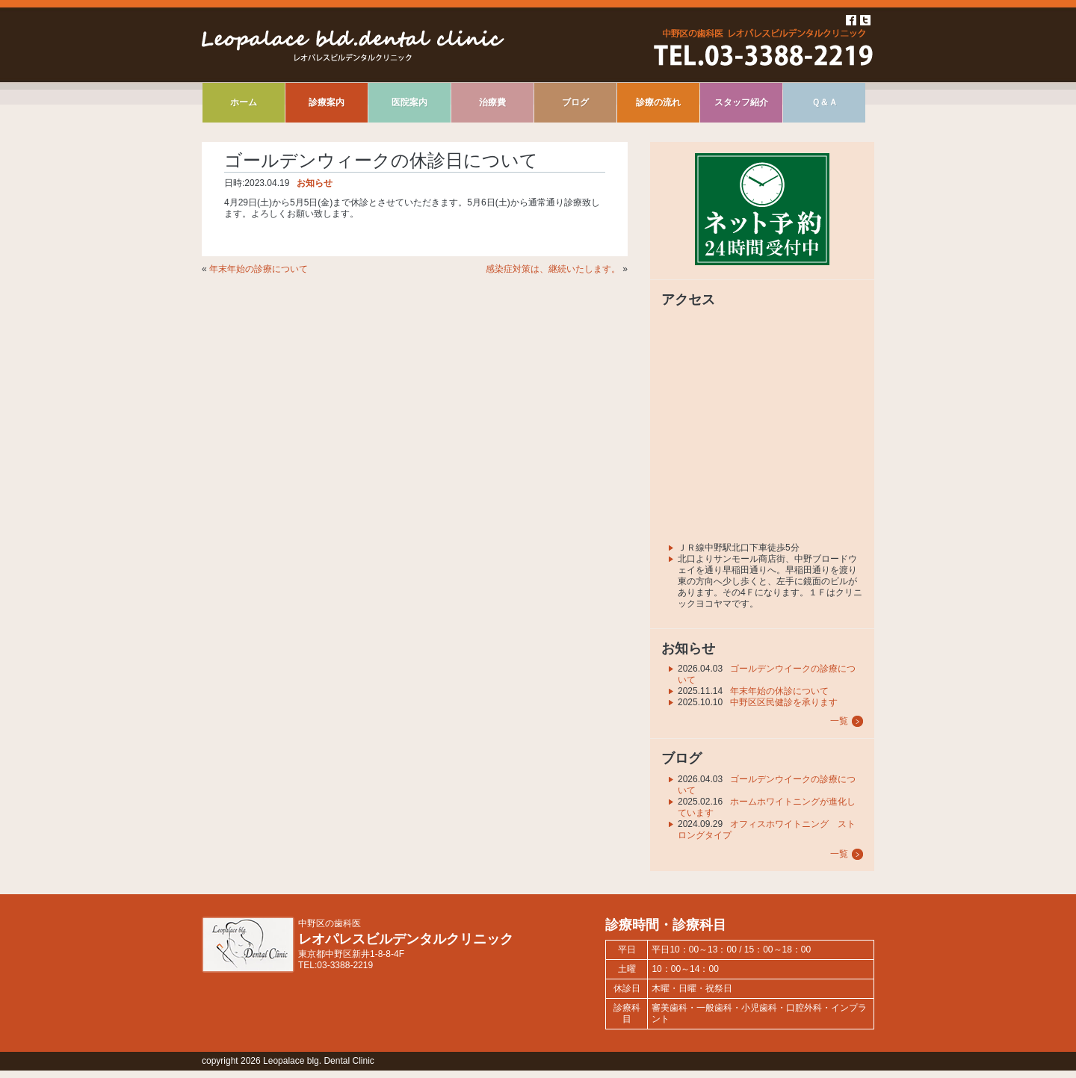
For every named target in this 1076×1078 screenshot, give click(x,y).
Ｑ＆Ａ (824, 102)
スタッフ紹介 (741, 102)
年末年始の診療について (258, 269)
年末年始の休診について (779, 691)
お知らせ (315, 183)
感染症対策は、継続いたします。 (553, 269)
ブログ (575, 102)
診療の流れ (658, 102)
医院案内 (409, 102)
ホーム (243, 102)
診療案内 (326, 102)
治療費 (492, 102)
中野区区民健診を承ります (784, 702)
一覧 (839, 721)
